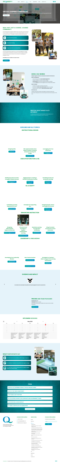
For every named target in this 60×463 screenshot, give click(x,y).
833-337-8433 (20, 419)
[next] (56, 284)
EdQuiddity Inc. (5, 461)
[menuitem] (18, 1)
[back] (4, 284)
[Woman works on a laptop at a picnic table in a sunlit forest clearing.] (16, 303)
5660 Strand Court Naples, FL (22, 422)
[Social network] (53, 1)
